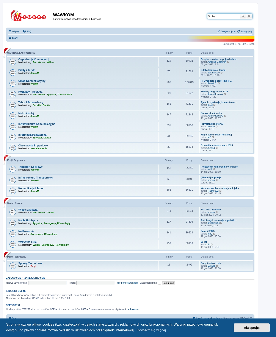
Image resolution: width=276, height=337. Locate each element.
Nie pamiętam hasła (127, 282)
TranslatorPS (64, 94)
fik (208, 244)
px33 (210, 105)
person (211, 126)
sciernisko (133, 309)
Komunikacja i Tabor (31, 188)
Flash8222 (212, 190)
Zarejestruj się (34, 277)
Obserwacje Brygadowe (33, 145)
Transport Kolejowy (30, 166)
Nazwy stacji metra (211, 113)
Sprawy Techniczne (30, 263)
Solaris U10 (213, 72)
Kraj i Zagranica (16, 160)
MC (209, 137)
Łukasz (211, 265)
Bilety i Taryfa (26, 70)
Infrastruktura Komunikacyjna (36, 124)
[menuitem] (27, 31)
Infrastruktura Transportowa (35, 177)
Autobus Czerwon (216, 62)
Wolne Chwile (14, 203)
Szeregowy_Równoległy (57, 223)
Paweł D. (212, 83)
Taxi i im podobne (211, 209)
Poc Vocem (39, 62)
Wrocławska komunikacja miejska (220, 188)
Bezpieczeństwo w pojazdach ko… (220, 59)
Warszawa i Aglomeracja (21, 52)
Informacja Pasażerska (32, 134)
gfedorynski (213, 223)
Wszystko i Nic (27, 242)
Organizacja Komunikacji (33, 59)
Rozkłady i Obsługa (30, 91)
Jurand (211, 148)
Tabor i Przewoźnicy (30, 102)
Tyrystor (51, 94)
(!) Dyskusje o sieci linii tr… (216, 80)
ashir (210, 169)
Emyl (33, 266)
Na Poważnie (26, 231)
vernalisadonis (38, 148)
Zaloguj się (13, 277)
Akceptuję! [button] (252, 327)
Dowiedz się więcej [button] (151, 330)
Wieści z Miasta (28, 209)
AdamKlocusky (215, 94)
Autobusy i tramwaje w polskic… (219, 220)
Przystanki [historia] (212, 124)
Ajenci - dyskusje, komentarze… (219, 102)
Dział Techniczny (16, 256)
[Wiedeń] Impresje (211, 177)
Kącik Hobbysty (28, 220)
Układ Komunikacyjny (31, 80)
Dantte (46, 105)
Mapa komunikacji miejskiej (216, 134)
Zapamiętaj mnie (150, 282)
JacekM (34, 73)
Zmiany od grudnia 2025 (214, 91)
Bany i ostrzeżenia (211, 263)
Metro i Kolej (26, 113)
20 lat (204, 242)
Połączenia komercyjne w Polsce (219, 166)
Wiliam (50, 62)
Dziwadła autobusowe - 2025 (217, 145)
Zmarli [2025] (208, 231)
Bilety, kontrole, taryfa (213, 70)
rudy (209, 233)
